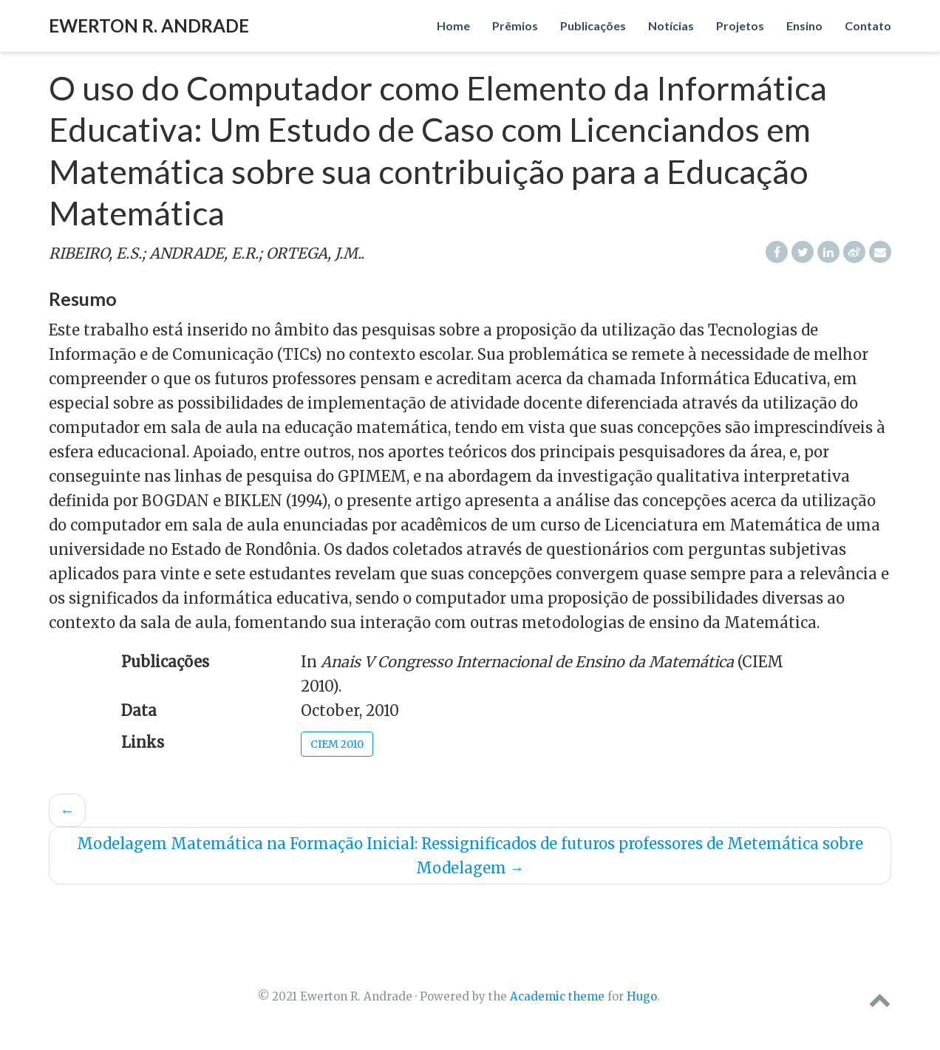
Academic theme (557, 996)
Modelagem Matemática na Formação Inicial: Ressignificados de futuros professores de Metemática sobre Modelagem (470, 855)
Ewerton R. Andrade (149, 25)
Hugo (642, 996)
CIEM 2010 (337, 744)
